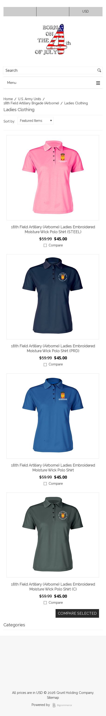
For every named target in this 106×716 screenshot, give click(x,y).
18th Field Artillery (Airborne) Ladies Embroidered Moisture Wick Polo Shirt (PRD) (53, 348)
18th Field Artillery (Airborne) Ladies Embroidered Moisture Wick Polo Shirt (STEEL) (53, 229)
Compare (56, 245)
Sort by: (9, 121)
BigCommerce (64, 705)
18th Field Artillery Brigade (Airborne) (31, 103)
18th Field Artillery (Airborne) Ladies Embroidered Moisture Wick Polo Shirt (53, 467)
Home (8, 99)
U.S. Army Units (29, 99)
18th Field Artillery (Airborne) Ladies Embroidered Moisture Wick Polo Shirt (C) (53, 586)
